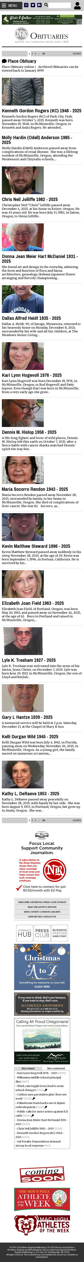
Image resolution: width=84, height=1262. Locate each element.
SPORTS (35, 912)
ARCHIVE (56, 912)
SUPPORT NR (34, 917)
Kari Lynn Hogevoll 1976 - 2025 (37, 1073)
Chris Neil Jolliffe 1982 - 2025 (35, 1128)
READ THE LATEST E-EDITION (42, 907)
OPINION (45, 912)
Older (77, 53)
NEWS (27, 912)
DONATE (62, 902)
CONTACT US (49, 917)
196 (43, 53)
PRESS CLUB (50, 902)
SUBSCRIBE (23, 902)
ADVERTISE (36, 902)
